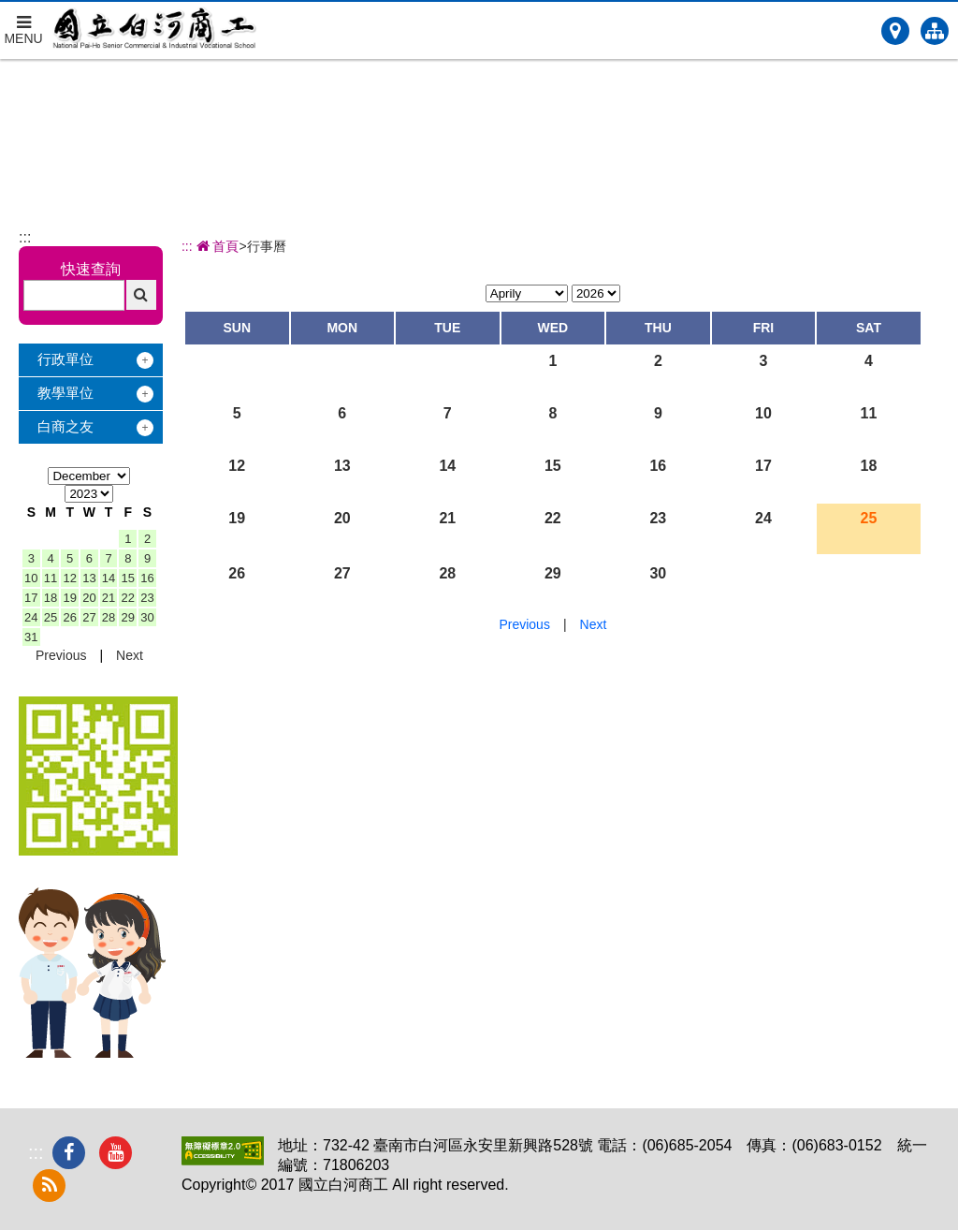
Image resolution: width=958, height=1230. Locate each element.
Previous (61, 655)
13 (88, 578)
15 (128, 578)
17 (30, 598)
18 (50, 598)
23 (146, 598)
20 (88, 598)
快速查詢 (91, 269)
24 (30, 617)
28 (108, 617)
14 (108, 578)
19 (69, 598)
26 (69, 617)
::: (25, 237)
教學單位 (65, 393)
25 (50, 617)
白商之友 (65, 426)
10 (30, 578)
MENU (23, 24)
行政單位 (65, 359)
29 (128, 617)
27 (88, 617)
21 (108, 598)
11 (50, 578)
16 (146, 578)
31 (30, 637)
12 (69, 578)
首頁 (216, 246)
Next (129, 655)
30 (146, 617)
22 (128, 598)
